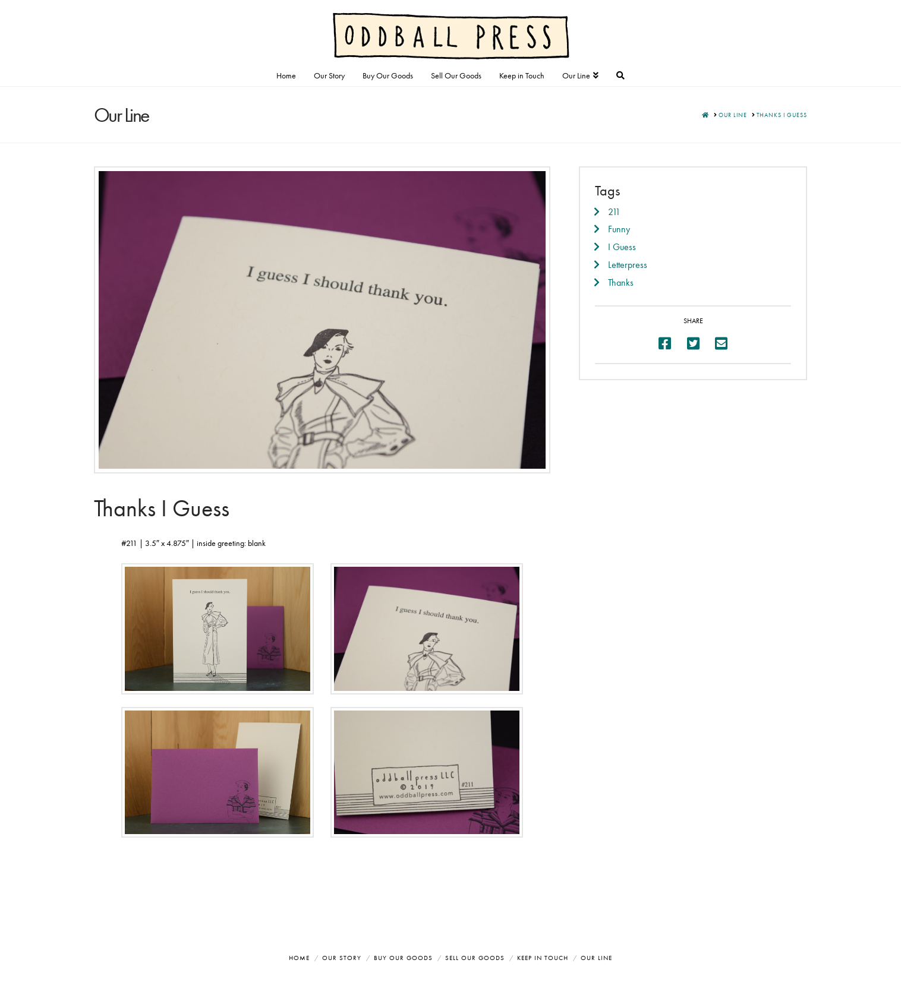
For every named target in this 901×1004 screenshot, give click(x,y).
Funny (619, 229)
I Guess (622, 247)
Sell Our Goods (475, 958)
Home (299, 958)
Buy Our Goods (403, 958)
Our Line (596, 958)
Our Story (341, 958)
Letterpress (627, 264)
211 (614, 212)
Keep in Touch (542, 958)
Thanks (621, 282)
